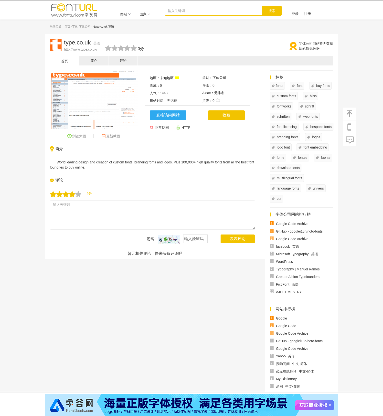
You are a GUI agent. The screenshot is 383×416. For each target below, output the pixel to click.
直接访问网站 (168, 115)
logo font (283, 147)
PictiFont (282, 284)
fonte (280, 158)
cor (278, 199)
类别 (125, 14)
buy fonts (322, 86)
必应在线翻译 (286, 371)
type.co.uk (82, 42)
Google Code (286, 326)
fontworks (283, 106)
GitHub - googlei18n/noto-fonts (299, 231)
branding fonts (287, 137)
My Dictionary (286, 379)
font (299, 86)
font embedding (315, 147)
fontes (302, 158)
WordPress (284, 262)
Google (281, 318)
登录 (295, 14)
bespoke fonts (320, 127)
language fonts (287, 188)
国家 (145, 14)
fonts (279, 86)
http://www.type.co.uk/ (80, 49)
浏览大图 (79, 136)
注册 (307, 14)
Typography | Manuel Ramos (298, 269)
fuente (325, 158)
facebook (283, 246)
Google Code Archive (292, 224)
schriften (283, 116)
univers (318, 188)
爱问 (279, 386)
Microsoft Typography (292, 254)
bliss (313, 96)
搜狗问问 (283, 364)
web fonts (310, 116)
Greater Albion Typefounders (297, 277)
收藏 (226, 115)
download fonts (288, 168)
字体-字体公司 (81, 26)
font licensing (286, 127)
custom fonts (286, 96)
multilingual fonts (289, 178)
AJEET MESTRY (289, 292)
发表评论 (237, 239)
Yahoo (281, 356)
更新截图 (113, 136)
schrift (309, 106)
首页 (67, 26)
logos (315, 137)
